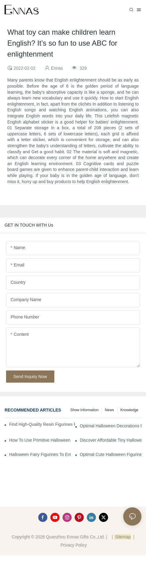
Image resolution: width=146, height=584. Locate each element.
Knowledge (129, 410)
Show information (84, 410)
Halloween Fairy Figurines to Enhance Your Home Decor (40, 454)
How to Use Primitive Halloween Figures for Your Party (40, 440)
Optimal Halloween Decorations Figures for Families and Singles (110, 425)
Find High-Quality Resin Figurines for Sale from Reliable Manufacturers (42, 424)
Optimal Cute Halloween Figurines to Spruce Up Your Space (110, 454)
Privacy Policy (73, 545)
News (109, 410)
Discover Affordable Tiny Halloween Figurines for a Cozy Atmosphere (110, 440)
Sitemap (122, 536)
